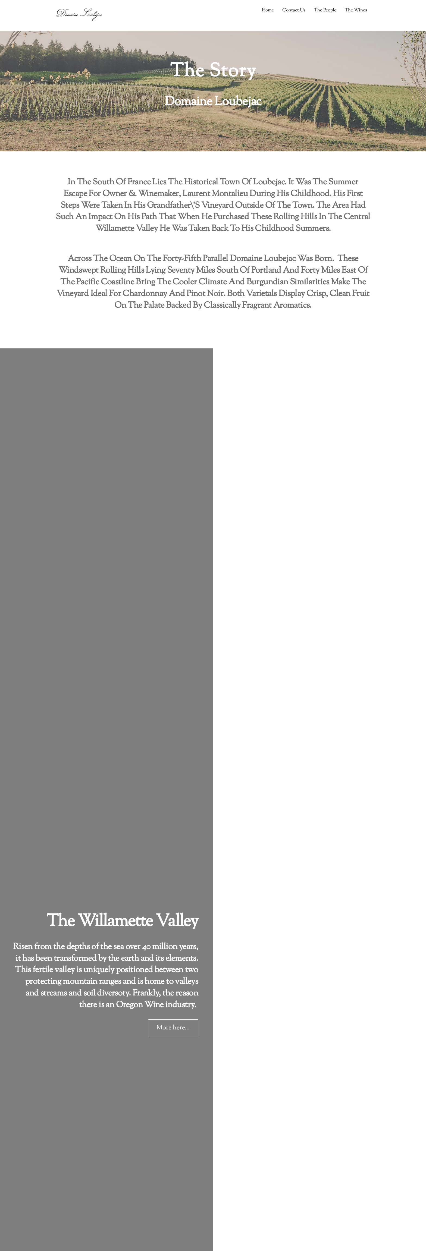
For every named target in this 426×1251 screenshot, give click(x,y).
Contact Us (294, 10)
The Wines (356, 10)
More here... (173, 1028)
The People (325, 10)
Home (268, 10)
